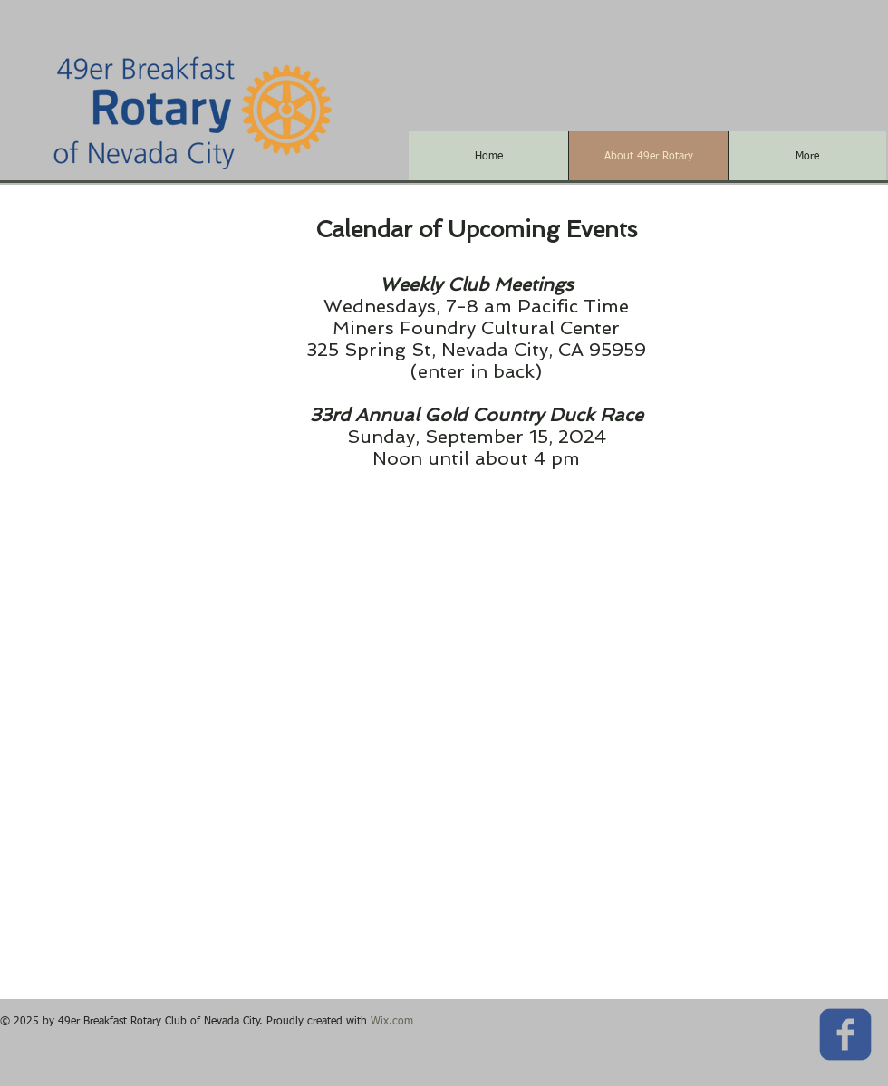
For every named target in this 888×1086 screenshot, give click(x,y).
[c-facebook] (845, 1034)
